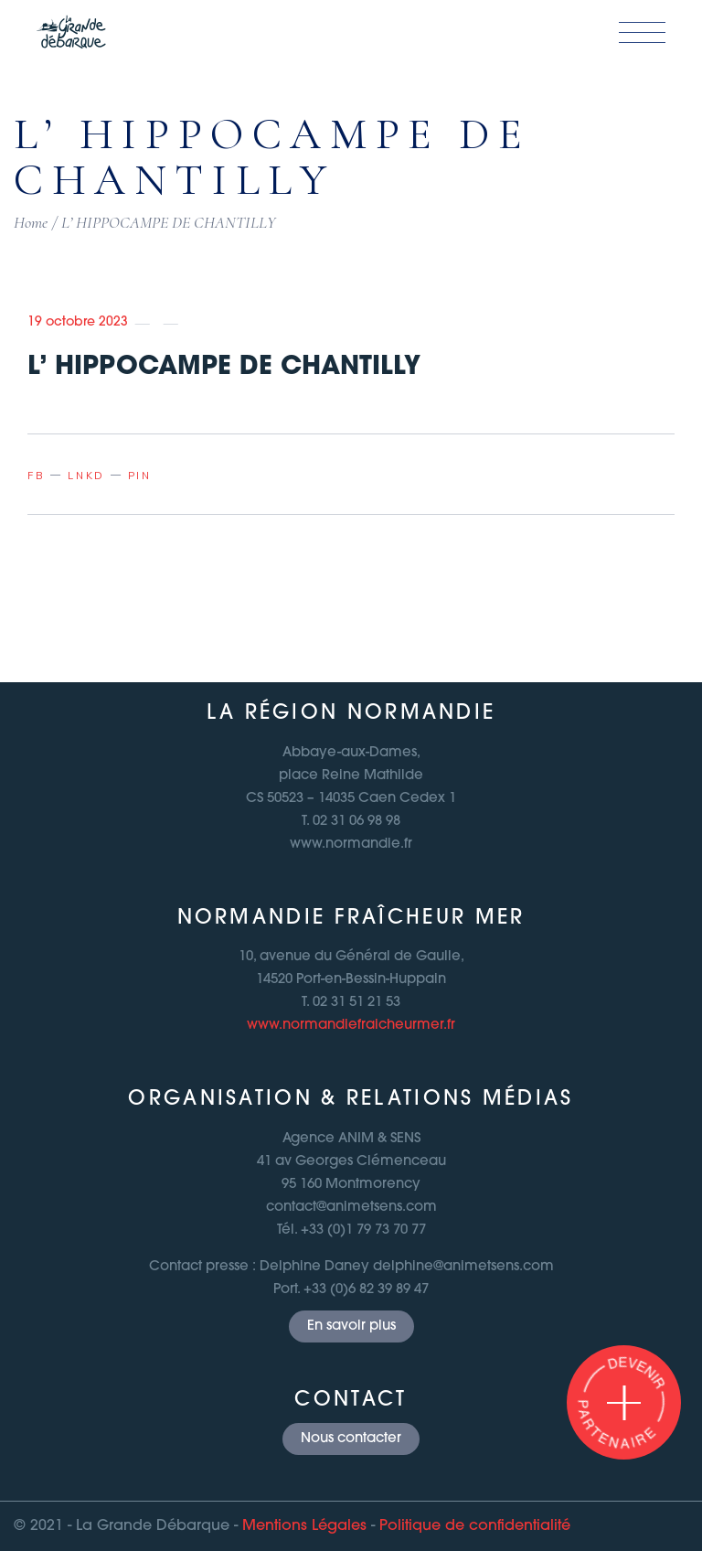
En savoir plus (351, 1326)
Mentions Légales (304, 1526)
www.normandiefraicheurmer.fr (351, 1025)
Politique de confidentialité (474, 1526)
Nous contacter (351, 1439)
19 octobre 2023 (77, 322)
